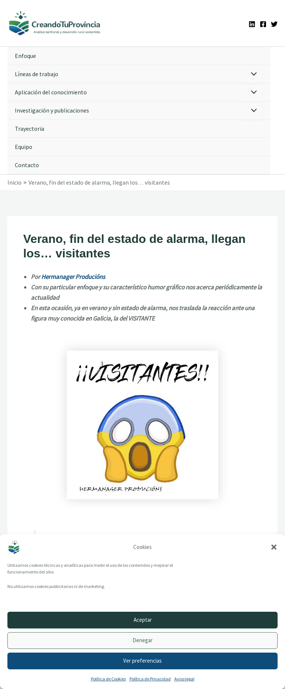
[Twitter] (274, 24)
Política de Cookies (108, 679)
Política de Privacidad (150, 679)
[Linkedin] (252, 24)
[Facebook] (263, 24)
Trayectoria (29, 129)
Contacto (27, 165)
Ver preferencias (142, 660)
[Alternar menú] (252, 74)
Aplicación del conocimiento (51, 92)
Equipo (23, 147)
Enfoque (25, 56)
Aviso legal (184, 679)
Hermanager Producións (73, 277)
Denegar (142, 640)
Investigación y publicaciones (52, 110)
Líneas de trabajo (36, 74)
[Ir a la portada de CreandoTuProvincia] (55, 23)
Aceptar (143, 619)
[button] (274, 547)
